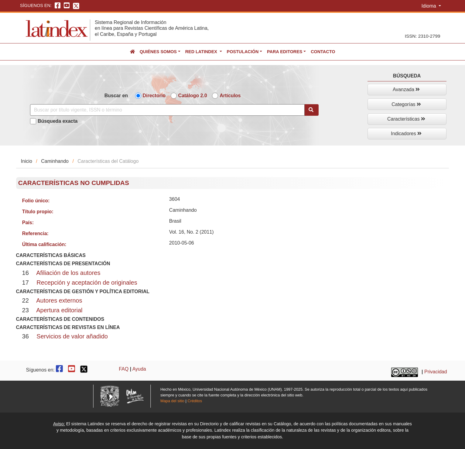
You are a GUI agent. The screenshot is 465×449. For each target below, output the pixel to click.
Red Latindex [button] (201, 51)
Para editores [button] (284, 51)
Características (406, 119)
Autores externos (59, 300)
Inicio (26, 161)
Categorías (406, 104)
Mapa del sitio (172, 401)
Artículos (230, 95)
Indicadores (406, 133)
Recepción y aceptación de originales (86, 282)
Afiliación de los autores (68, 272)
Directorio (154, 95)
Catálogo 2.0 (192, 95)
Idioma (429, 6)
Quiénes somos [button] (158, 51)
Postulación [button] (243, 51)
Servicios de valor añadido (72, 336)
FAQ (123, 369)
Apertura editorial (59, 310)
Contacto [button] (323, 51)
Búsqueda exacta (58, 121)
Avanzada (406, 89)
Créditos (194, 401)
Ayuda (139, 369)
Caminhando (55, 161)
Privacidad (435, 371)
